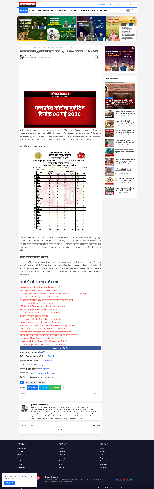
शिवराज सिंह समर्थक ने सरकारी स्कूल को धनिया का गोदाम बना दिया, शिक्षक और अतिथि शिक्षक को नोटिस (125, 161)
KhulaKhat (103, 467)
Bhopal (53, 10)
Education (62, 454)
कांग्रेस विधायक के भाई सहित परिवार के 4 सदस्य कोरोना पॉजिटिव (40, 319)
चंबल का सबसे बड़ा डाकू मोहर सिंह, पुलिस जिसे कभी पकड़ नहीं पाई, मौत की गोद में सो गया (48, 335)
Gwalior (19, 464)
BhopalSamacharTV (88, 10)
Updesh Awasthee (38, 405)
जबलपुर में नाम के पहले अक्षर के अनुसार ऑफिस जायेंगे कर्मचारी (40, 287)
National (32, 10)
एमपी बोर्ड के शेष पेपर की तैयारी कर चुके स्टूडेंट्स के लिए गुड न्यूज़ (40, 313)
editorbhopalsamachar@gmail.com (42, 373)
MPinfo (99, 10)
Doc (105, 10)
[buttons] (118, 4)
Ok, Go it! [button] (9, 483)
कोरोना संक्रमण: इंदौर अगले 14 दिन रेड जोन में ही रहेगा (37, 338)
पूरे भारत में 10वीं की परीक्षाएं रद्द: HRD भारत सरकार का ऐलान (40, 297)
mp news (28, 47)
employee (62, 451)
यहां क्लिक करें (44, 352)
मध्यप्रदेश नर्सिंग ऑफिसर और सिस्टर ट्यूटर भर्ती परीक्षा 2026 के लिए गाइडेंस (124, 151)
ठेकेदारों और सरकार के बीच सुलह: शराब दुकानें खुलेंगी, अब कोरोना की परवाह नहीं (45, 332)
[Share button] (63, 387)
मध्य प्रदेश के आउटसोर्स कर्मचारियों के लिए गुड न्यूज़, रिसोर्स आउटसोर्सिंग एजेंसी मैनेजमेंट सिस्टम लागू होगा (124, 190)
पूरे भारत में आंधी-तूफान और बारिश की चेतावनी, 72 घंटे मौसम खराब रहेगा (43, 345)
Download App (73, 10)
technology (62, 461)
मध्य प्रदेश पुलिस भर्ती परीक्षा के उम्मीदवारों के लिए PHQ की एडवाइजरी (124, 122)
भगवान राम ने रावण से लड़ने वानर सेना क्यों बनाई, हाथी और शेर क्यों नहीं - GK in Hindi (124, 132)
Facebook (34, 387)
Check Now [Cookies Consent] (16, 478)
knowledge (62, 458)
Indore (19, 458)
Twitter (45, 387)
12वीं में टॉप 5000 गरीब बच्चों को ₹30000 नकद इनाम (37, 303)
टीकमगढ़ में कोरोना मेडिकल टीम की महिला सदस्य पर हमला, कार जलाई (42, 329)
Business (102, 451)
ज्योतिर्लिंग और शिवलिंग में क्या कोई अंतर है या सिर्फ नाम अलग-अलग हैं (42, 306)
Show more (96, 425)
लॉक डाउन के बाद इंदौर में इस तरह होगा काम (34, 316)
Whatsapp (56, 387)
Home (25, 10)
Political (61, 448)
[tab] (23, 10)
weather (61, 467)
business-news (104, 461)
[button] (128, 10)
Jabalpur (20, 461)
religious (103, 458)
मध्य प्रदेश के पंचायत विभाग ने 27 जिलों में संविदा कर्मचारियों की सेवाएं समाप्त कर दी (46, 300)
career (102, 448)
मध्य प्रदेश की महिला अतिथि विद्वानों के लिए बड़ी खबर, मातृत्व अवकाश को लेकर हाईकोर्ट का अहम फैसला (125, 113)
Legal (101, 454)
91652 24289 (55, 377)
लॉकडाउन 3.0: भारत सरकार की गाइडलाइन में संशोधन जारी (39, 310)
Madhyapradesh (43, 10)
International (21, 467)
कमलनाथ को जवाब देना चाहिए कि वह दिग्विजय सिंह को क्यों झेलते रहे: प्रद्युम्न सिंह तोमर (47, 325)
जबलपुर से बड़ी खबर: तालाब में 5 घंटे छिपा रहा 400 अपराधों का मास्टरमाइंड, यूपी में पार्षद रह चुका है (124, 142)
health (61, 464)
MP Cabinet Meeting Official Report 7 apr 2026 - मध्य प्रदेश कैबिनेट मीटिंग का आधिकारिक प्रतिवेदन (124, 180)
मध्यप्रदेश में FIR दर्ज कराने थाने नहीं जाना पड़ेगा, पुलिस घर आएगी (40, 322)
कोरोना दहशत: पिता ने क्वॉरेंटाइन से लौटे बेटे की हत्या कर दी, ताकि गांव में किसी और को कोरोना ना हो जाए (53, 294)
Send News (62, 10)
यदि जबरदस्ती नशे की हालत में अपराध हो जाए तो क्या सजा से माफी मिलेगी (43, 341)
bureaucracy (104, 464)
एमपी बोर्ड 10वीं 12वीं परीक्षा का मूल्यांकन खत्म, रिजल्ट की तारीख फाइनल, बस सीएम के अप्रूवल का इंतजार (125, 171)
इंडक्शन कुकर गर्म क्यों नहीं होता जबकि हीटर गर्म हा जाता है (39, 290)
